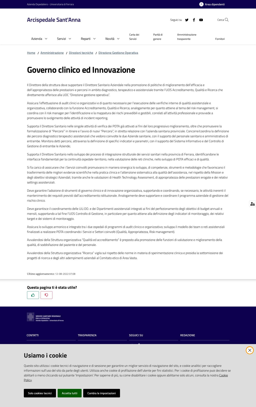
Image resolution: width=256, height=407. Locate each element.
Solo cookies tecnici (40, 393)
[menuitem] (137, 37)
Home (31, 52)
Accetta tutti (69, 393)
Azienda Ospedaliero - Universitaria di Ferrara (50, 4)
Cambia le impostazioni (101, 393)
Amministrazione (52, 52)
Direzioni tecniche (81, 52)
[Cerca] (224, 19)
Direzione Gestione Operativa (118, 52)
